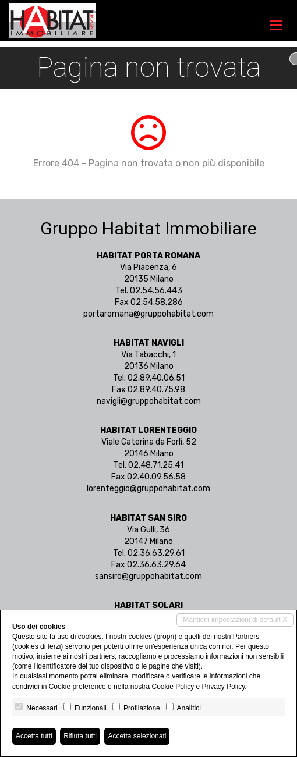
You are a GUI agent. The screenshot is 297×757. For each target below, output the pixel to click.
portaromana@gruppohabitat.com (148, 314)
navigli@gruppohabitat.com (149, 401)
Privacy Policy (223, 687)
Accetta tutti (34, 736)
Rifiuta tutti (80, 736)
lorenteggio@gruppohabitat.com (148, 488)
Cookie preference (77, 687)
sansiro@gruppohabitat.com (148, 576)
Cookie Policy (172, 687)
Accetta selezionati (137, 736)
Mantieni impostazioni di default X (235, 620)
